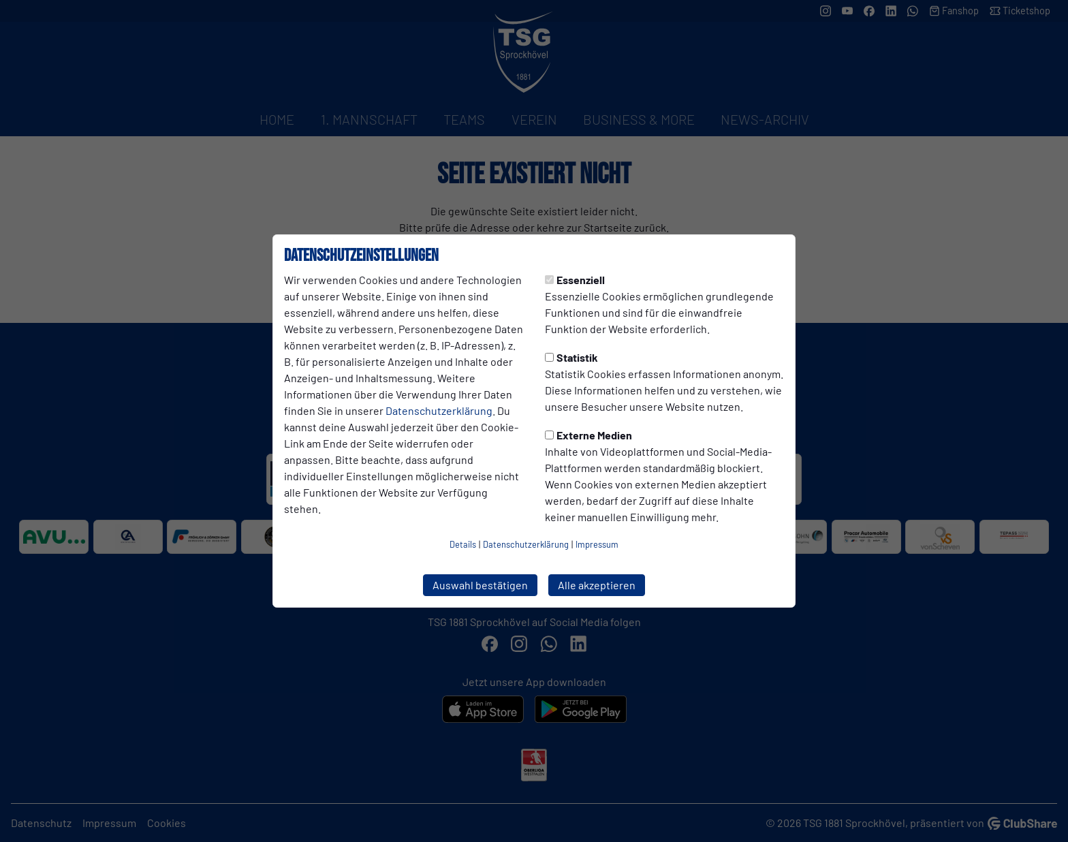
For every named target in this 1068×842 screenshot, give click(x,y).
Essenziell (575, 279)
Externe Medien (588, 434)
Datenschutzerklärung (439, 410)
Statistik (571, 357)
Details (463, 544)
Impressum (597, 544)
